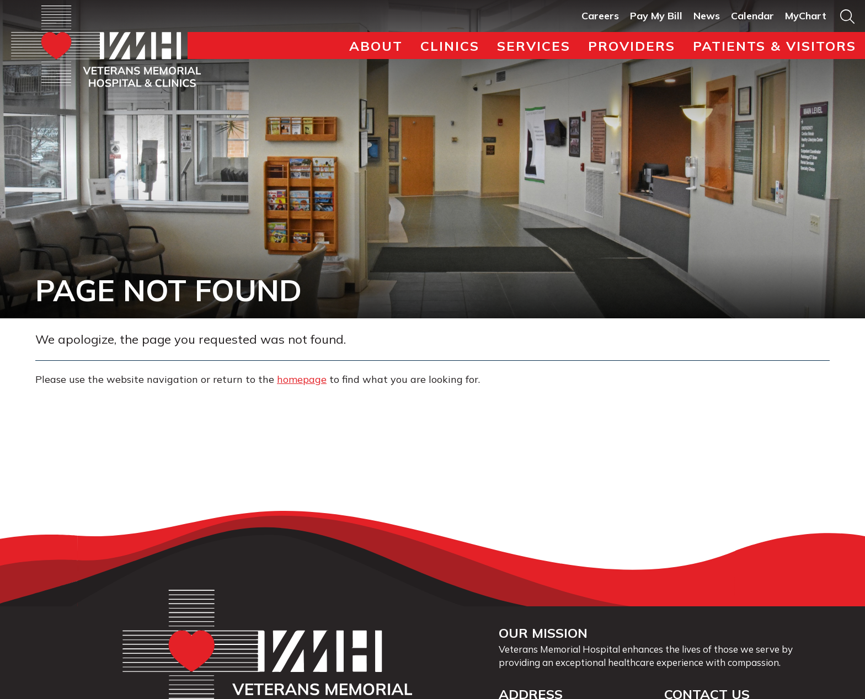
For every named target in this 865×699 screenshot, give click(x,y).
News (706, 15)
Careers (600, 15)
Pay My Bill (656, 15)
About (376, 46)
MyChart (805, 15)
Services (533, 46)
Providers (631, 46)
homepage (302, 379)
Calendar (752, 15)
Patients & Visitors (774, 46)
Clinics (449, 46)
